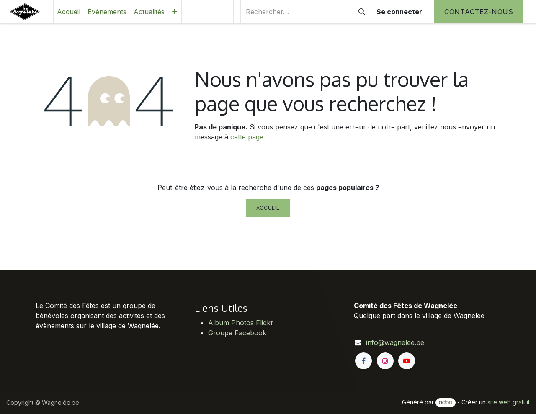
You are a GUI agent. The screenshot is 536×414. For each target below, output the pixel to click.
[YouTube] (406, 360)
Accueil (268, 208)
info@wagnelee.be (395, 342)
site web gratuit (508, 402)
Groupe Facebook (237, 333)
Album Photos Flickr (240, 323)
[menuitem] (69, 11)
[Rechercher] (362, 11)
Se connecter (399, 12)
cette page (246, 137)
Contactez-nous (478, 12)
